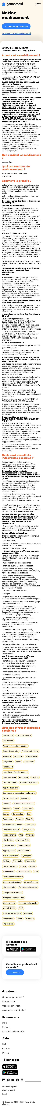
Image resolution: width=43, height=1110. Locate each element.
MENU (38, 3)
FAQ (4, 1044)
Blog (4, 1023)
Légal (4, 1094)
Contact (6, 1048)
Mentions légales (9, 1086)
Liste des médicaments (13, 1031)
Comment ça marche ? (13, 997)
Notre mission (8, 1001)
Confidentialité (8, 1090)
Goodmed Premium (11, 1006)
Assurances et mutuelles (13, 1010)
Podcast (6, 1027)
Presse (5, 1053)
